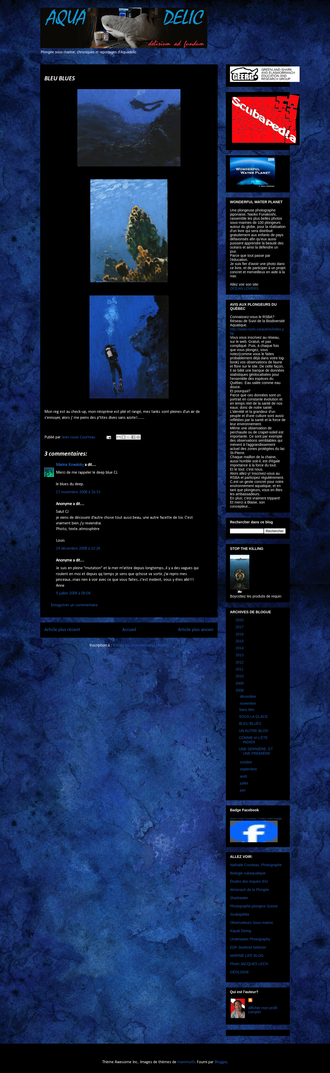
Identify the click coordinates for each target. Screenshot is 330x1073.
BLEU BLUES (250, 723)
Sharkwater (239, 898)
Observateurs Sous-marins (251, 923)
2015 (240, 641)
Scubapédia (239, 914)
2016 (240, 634)
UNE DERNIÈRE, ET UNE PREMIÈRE (256, 751)
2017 (240, 627)
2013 (240, 655)
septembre (249, 769)
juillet (244, 783)
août (244, 776)
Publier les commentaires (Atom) (140, 645)
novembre (248, 703)
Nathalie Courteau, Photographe (256, 865)
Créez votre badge (270, 818)
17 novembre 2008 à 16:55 (78, 492)
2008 (240, 690)
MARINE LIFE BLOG (247, 955)
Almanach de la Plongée (249, 890)
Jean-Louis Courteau (243, 818)
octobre (246, 762)
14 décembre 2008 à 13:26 (78, 549)
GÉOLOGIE (239, 972)
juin (243, 790)
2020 (240, 620)
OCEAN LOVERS (244, 288)
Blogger (220, 1062)
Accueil (129, 629)
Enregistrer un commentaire (74, 605)
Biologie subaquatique (248, 873)
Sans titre (246, 710)
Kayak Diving (240, 931)
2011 (240, 669)
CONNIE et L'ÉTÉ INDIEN (253, 740)
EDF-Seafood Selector (248, 947)
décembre (248, 696)
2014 (240, 648)
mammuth (186, 1062)
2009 (240, 683)
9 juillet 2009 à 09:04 (73, 593)
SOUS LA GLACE (253, 716)
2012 (240, 662)
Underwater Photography (250, 939)
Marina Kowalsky (70, 465)
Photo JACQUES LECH (249, 964)
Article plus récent (62, 629)
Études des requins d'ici (249, 881)
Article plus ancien (195, 629)
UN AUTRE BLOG (253, 731)
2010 (240, 676)
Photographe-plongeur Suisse (254, 906)
